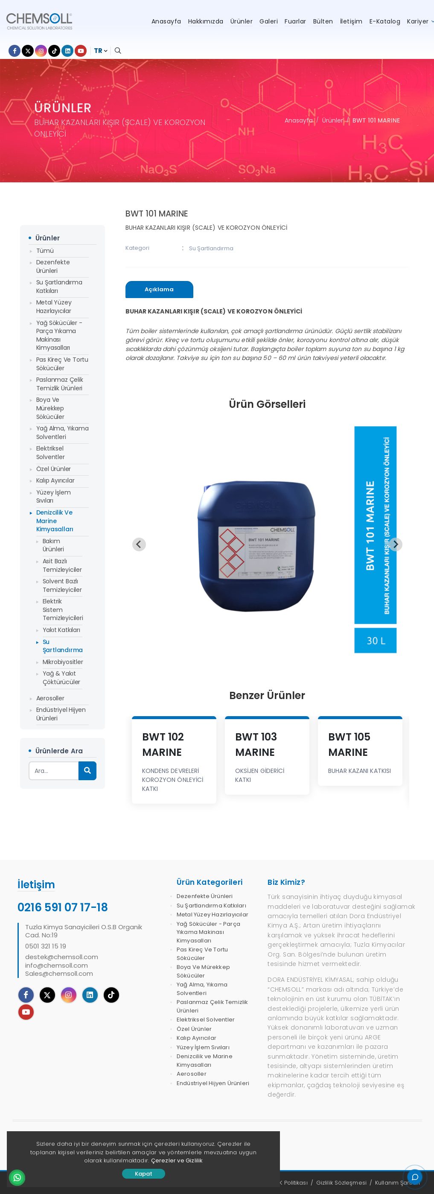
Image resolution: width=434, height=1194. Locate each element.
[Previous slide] (139, 544)
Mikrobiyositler (62, 662)
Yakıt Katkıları (61, 630)
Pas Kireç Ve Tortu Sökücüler (62, 363)
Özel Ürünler (53, 469)
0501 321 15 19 (45, 946)
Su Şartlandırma (62, 646)
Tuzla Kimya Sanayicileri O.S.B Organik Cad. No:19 (83, 931)
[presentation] (159, 289)
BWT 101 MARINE (376, 120)
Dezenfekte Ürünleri (53, 266)
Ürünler (332, 120)
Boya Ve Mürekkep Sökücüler (50, 408)
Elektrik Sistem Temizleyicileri (62, 609)
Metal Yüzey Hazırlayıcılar (54, 306)
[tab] (159, 289)
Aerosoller (50, 698)
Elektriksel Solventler (50, 452)
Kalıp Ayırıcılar (55, 480)
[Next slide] (395, 544)
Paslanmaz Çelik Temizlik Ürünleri (59, 383)
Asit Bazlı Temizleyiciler (62, 565)
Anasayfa (299, 120)
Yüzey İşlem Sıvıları (53, 496)
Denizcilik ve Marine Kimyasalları (55, 520)
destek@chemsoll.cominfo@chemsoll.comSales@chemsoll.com (61, 965)
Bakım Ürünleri (53, 545)
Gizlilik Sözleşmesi (341, 1182)
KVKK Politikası (288, 1182)
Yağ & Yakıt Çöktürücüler (62, 677)
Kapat (143, 1174)
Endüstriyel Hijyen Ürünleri (61, 714)
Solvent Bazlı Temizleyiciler (62, 585)
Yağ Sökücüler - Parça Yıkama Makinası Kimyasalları (59, 335)
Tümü (45, 250)
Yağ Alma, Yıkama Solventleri (62, 432)
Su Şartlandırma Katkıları (59, 286)
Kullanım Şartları (397, 1182)
